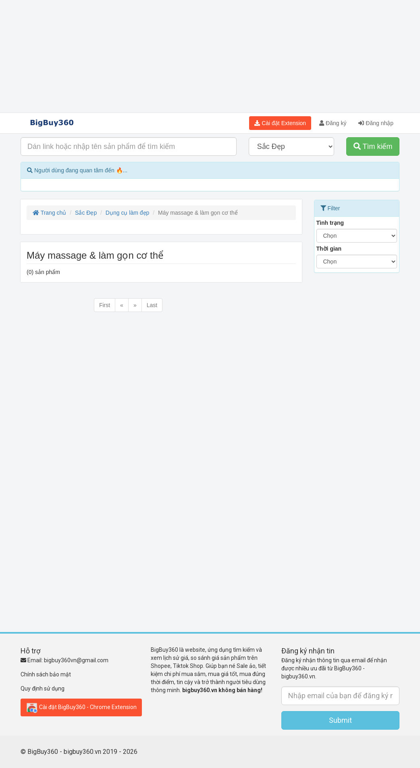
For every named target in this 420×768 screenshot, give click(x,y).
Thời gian (329, 248)
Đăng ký (332, 123)
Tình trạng (330, 223)
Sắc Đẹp (86, 212)
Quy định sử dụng (42, 688)
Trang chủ (49, 212)
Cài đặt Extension (280, 123)
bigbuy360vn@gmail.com (76, 660)
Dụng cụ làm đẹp (127, 212)
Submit (340, 720)
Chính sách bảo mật (46, 674)
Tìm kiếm (373, 146)
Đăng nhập (375, 123)
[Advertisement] (210, 56)
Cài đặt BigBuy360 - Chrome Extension (81, 707)
